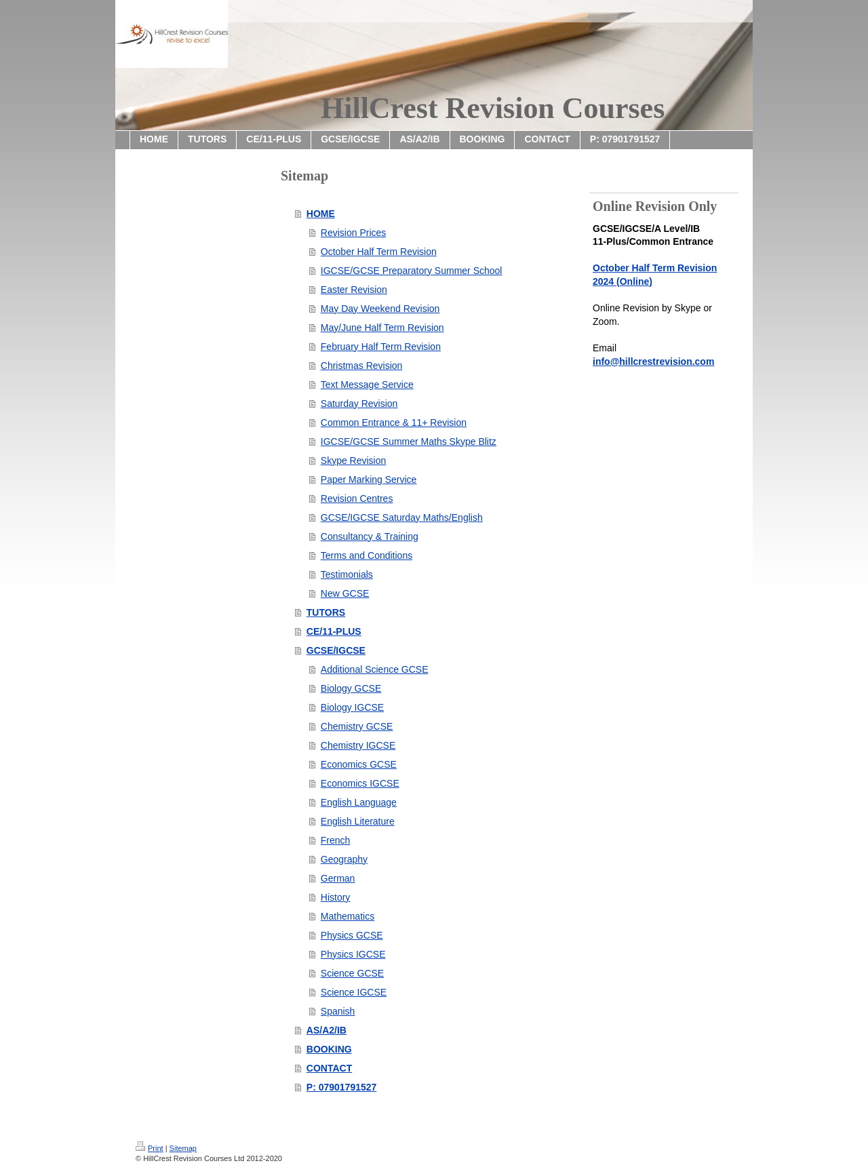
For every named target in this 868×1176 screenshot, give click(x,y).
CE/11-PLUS (334, 631)
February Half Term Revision (381, 346)
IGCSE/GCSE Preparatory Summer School (411, 270)
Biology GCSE (351, 688)
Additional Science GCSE (375, 669)
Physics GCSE (352, 935)
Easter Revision (354, 289)
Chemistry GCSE (357, 726)
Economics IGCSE (360, 783)
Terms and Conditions (366, 555)
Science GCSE (352, 973)
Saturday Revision (359, 403)
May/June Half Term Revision (382, 327)
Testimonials (347, 574)
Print (149, 1148)
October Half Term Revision (379, 251)
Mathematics (347, 916)
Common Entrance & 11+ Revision (394, 422)
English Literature (358, 821)
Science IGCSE (354, 992)
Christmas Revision (362, 365)
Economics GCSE (359, 764)
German (338, 878)
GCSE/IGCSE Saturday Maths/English (402, 517)
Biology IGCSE (352, 707)
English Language (359, 802)
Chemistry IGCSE (358, 745)
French (336, 840)
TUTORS (326, 612)
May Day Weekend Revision (380, 308)
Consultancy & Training (369, 536)
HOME (321, 213)
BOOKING (329, 1049)
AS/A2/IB (327, 1030)
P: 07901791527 (342, 1087)
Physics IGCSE (353, 954)
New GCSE (345, 593)
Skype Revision (354, 460)
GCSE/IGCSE (336, 650)
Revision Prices (353, 232)
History (336, 897)
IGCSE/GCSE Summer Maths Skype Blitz (408, 441)
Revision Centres (357, 498)
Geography (344, 859)
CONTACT (329, 1068)
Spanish (338, 1011)
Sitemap (183, 1148)
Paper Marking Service (369, 479)
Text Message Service (367, 384)
